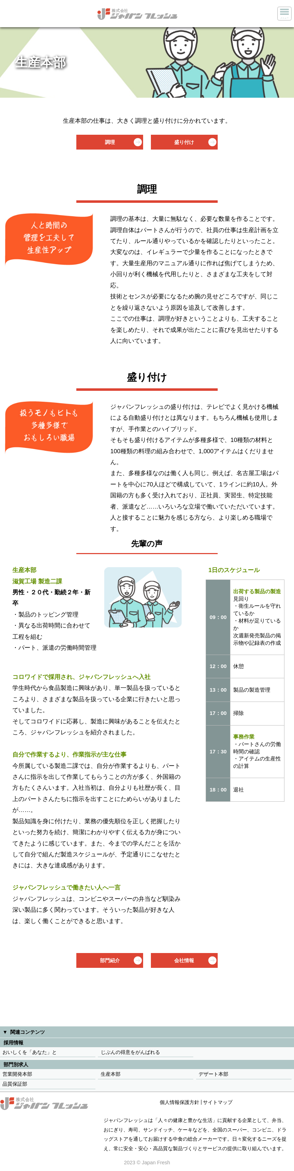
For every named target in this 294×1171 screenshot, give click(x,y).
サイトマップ (218, 1102)
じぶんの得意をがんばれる (130, 1052)
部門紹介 (110, 960)
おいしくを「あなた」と (29, 1052)
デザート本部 (213, 1074)
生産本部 (110, 1074)
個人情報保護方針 (179, 1102)
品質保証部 (14, 1084)
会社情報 (184, 960)
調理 (110, 142)
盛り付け (184, 142)
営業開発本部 (17, 1074)
